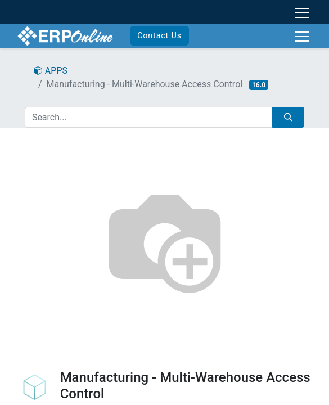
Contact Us (159, 35)
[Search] (288, 117)
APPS (50, 70)
